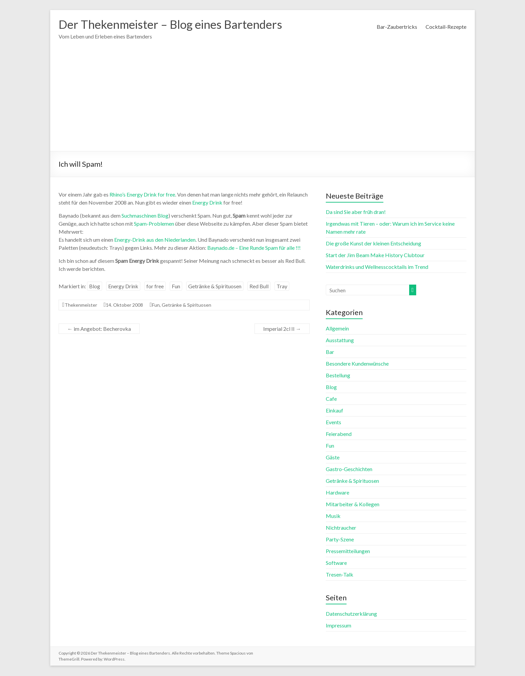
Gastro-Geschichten (349, 469)
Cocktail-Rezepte (446, 26)
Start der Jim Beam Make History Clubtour (375, 255)
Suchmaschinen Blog (145, 216)
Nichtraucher (341, 528)
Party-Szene (340, 539)
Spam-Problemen (154, 224)
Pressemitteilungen (348, 551)
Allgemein (337, 328)
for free (155, 286)
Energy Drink (207, 203)
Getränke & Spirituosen (214, 286)
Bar (330, 352)
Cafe (331, 399)
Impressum (338, 625)
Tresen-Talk (339, 575)
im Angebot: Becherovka (99, 329)
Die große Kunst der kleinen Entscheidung (373, 243)
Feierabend (339, 434)
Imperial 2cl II (282, 329)
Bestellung (338, 375)
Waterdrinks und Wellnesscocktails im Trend (377, 267)
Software (336, 563)
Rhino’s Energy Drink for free (142, 195)
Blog (94, 286)
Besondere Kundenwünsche (357, 364)
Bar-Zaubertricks (397, 26)
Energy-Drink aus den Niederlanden (155, 240)
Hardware (337, 493)
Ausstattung (340, 340)
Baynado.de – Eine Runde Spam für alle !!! (254, 248)
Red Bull (259, 286)
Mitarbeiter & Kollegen (352, 504)
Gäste (333, 457)
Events (333, 422)
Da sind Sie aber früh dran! (356, 212)
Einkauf (334, 410)
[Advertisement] (262, 101)
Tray (282, 286)
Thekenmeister (81, 305)
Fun (176, 286)
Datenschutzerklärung (351, 614)
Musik (333, 516)
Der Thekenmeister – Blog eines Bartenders (174, 24)
